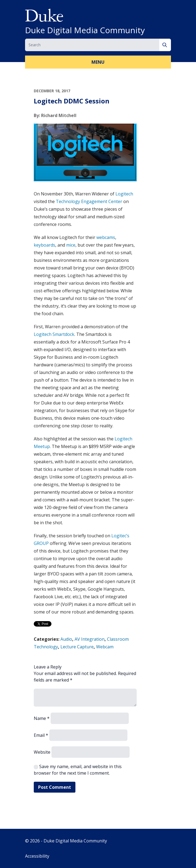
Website (42, 752)
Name (42, 718)
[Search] (165, 45)
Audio (66, 639)
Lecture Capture (77, 647)
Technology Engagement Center (89, 201)
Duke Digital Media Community (85, 30)
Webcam (105, 647)
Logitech (124, 194)
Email (41, 735)
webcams (105, 237)
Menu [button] (98, 62)
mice (70, 245)
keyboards (44, 245)
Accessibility (37, 856)
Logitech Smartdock (54, 334)
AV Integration (90, 639)
